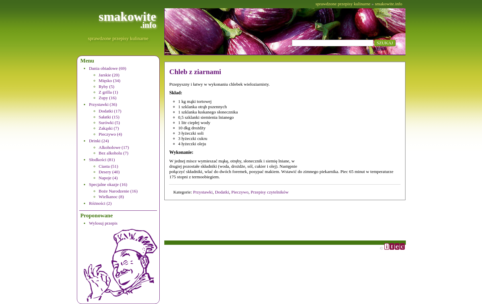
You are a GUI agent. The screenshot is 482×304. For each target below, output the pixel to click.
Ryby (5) (106, 86)
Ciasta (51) (108, 166)
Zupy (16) (108, 97)
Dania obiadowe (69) (107, 68)
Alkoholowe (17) (114, 147)
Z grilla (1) (108, 92)
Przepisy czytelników (270, 192)
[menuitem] (122, 83)
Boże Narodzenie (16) (118, 191)
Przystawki (203, 192)
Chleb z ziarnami (195, 72)
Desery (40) (109, 171)
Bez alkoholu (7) (114, 153)
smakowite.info (388, 3)
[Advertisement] (354, 123)
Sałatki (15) (109, 116)
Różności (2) (100, 203)
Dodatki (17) (110, 111)
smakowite (127, 20)
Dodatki (222, 192)
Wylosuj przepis (103, 223)
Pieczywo (239, 192)
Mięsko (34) (110, 80)
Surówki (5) (109, 122)
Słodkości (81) (102, 159)
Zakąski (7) (109, 128)
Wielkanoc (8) (111, 196)
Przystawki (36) (103, 104)
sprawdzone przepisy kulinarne (118, 38)
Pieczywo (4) (110, 134)
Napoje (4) (108, 177)
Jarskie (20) (109, 74)
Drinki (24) (99, 140)
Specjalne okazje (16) (108, 184)
